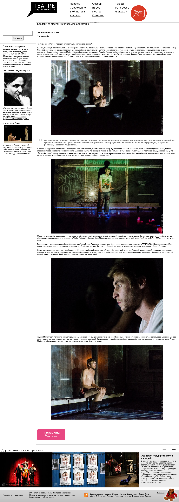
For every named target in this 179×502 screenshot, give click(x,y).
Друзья (148, 496)
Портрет (97, 11)
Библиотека (77, 11)
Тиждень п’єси (138, 496)
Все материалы (96, 494)
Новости (75, 3)
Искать (17, 38)
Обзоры (97, 3)
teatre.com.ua (46, 493)
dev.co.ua (19, 495)
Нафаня (160, 493)
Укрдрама (121, 11)
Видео (96, 7)
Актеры (119, 3)
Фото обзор (122, 7)
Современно (78, 7)
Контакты (98, 15)
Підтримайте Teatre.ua (51, 434)
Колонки (75, 15)
